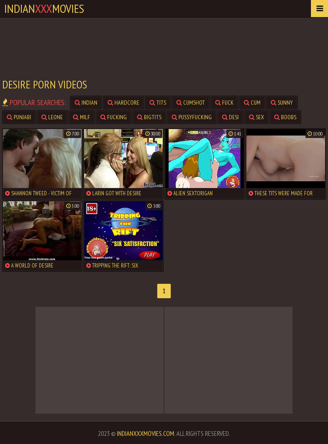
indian (86, 102)
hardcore (123, 102)
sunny (282, 102)
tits (157, 102)
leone (52, 117)
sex (256, 117)
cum (252, 102)
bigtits (149, 117)
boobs (285, 117)
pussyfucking (192, 117)
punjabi (19, 117)
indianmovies (44, 8)
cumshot (190, 102)
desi (230, 117)
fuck (224, 102)
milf (81, 117)
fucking (113, 117)
